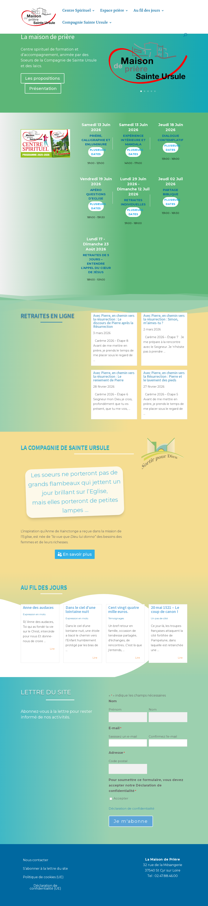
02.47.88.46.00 (166, 876)
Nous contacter (35, 860)
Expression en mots (34, 614)
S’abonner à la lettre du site (45, 868)
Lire (52, 648)
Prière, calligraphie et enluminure (95, 140)
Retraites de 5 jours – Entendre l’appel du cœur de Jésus (96, 263)
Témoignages (116, 618)
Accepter (121, 798)
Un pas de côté (159, 618)
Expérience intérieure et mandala (133, 140)
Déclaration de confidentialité (131, 808)
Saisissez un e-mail (123, 736)
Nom (153, 709)
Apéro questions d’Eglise (96, 194)
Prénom (115, 709)
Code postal (118, 761)
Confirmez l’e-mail (163, 736)
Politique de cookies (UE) (43, 877)
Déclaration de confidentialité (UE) (45, 887)
